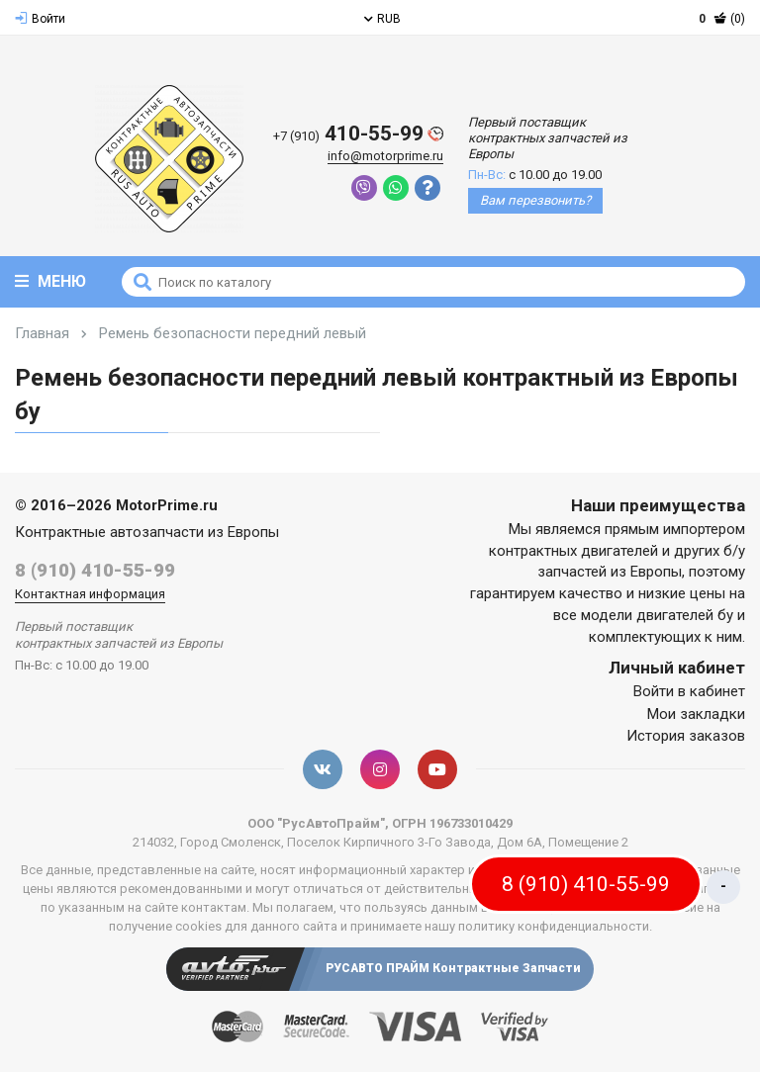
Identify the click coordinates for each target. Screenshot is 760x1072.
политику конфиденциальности (553, 926)
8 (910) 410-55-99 (95, 570)
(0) (722, 19)
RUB (382, 19)
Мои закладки (696, 714)
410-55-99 (358, 134)
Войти (40, 19)
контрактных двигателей (573, 551)
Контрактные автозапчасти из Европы (147, 532)
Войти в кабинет (689, 691)
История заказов (685, 736)
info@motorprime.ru (385, 155)
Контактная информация (90, 593)
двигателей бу (684, 615)
